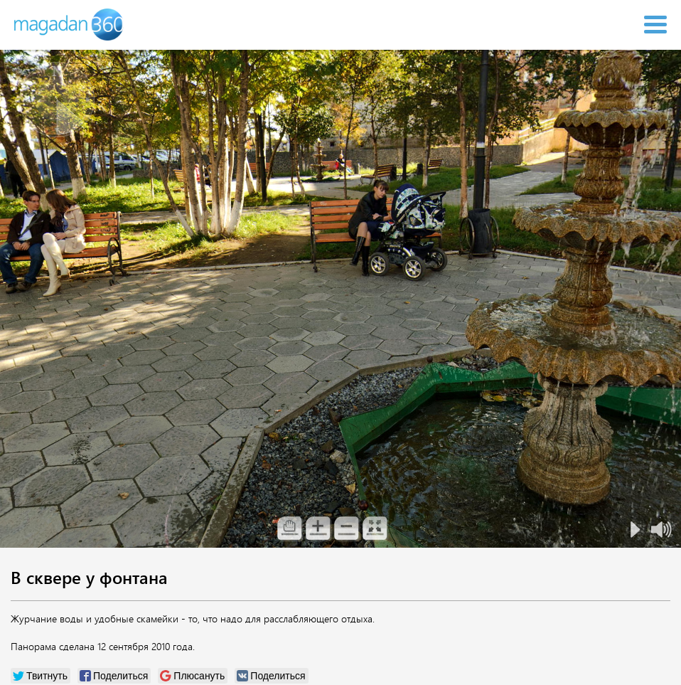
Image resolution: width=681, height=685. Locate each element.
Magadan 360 (69, 25)
